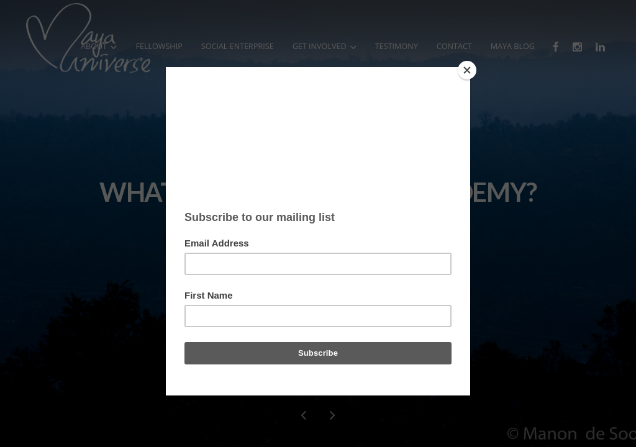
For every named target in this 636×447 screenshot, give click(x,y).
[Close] (467, 70)
